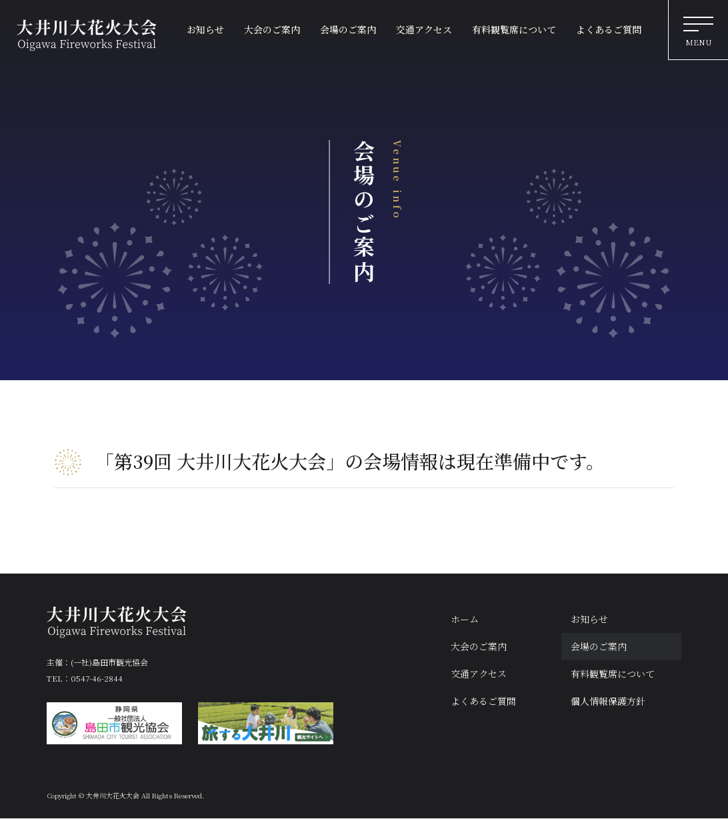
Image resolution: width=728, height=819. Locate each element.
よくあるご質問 (483, 701)
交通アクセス (479, 673)
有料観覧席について (613, 673)
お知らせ (589, 619)
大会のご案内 (479, 646)
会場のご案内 (599, 646)
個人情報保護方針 (608, 701)
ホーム (465, 619)
